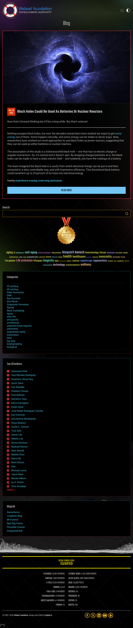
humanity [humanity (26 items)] (89, 257)
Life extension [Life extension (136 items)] (24, 261)
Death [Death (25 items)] (24, 257)
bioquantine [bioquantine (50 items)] (56, 252)
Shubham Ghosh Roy (22, 379)
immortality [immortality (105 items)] (105, 256)
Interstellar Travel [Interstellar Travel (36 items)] (119, 257)
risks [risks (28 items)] (115, 261)
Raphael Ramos (19, 446)
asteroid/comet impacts (19, 325)
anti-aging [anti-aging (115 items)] (31, 252)
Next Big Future (15, 523)
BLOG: (70, 583)
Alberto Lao (17, 438)
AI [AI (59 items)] (14, 252)
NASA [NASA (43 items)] (57, 261)
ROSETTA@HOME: (47, 600)
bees (9, 338)
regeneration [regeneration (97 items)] (100, 260)
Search (126, 213)
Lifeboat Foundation (21, 615)
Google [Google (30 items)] (60, 257)
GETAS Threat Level (66, 563)
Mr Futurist (12, 519)
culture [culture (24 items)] (21, 257)
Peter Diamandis (15, 292)
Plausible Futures (16, 527)
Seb (13, 466)
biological (12, 347)
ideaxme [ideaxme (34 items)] (95, 257)
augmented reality (16, 331)
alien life (11, 316)
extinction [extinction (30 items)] (42, 257)
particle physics (56, 181)
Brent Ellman (17, 462)
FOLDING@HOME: (48, 596)
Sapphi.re (48, 615)
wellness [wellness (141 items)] (86, 265)
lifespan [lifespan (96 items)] (37, 260)
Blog (66, 23)
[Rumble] (110, 615)
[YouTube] (104, 615)
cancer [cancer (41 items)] (125, 253)
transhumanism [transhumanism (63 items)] (73, 265)
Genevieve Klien (19, 371)
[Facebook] (87, 615)
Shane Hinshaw (19, 442)
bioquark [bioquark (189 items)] (68, 252)
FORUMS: (59, 605)
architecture (13, 322)
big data (11, 341)
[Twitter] (93, 615)
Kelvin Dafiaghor (19, 403)
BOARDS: (71, 587)
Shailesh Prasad (19, 391)
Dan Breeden (17, 387)
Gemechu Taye (19, 399)
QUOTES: (71, 605)
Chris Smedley (18, 486)
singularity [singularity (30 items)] (120, 261)
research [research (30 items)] (110, 261)
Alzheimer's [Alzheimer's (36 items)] (20, 253)
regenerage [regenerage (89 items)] (86, 260)
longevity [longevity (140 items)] (48, 261)
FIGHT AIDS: (51, 592)
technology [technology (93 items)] (59, 265)
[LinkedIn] (99, 615)
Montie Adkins (18, 478)
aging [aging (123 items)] (9, 252)
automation (13, 334)
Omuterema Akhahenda (23, 418)
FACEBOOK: (47, 574)
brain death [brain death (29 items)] (118, 253)
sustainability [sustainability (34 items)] (47, 265)
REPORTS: (72, 592)
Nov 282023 (11, 111)
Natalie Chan (18, 454)
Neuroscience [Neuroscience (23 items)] (62, 261)
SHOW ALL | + (11, 490)
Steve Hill (16, 458)
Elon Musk (12, 301)
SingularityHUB (15, 530)
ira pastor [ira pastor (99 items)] (10, 260)
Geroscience (13, 512)
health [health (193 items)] (67, 257)
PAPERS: (71, 600)
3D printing (12, 286)
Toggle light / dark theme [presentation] (128, 10)
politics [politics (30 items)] (69, 261)
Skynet (10, 307)
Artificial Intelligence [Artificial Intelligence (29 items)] (44, 253)
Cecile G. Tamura (20, 426)
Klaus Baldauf (18, 422)
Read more (66, 190)
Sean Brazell (17, 450)
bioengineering (14, 344)
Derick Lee (16, 434)
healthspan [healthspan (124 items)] (79, 257)
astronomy (12, 328)
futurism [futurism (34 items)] (55, 257)
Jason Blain (17, 474)
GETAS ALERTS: (74, 578)
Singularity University (18, 304)
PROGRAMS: (72, 596)
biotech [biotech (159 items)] (79, 252)
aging (10, 313)
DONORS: (56, 587)
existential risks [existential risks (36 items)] (32, 257)
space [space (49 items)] (126, 261)
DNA (9, 295)
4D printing (12, 289)
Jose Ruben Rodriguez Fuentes (27, 411)
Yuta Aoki (16, 430)
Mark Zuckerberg (15, 310)
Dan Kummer (18, 414)
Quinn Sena (17, 383)
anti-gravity (12, 319)
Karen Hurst (17, 407)
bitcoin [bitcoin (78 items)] (103, 252)
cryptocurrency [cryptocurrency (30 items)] (13, 257)
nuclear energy (43, 181)
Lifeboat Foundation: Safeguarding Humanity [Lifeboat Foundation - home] (59, 10)
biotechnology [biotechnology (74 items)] (92, 252)
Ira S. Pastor (17, 482)
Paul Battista (18, 395)
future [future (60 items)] (48, 257)
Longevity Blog (14, 515)
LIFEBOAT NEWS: (74, 574)
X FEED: (49, 583)
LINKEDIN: (48, 578)
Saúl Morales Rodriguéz (23, 375)
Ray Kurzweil (13, 298)
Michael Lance (18, 470)
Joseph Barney (20, 181)
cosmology (33, 181)
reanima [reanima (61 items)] (75, 260)
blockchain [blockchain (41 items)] (111, 253)
